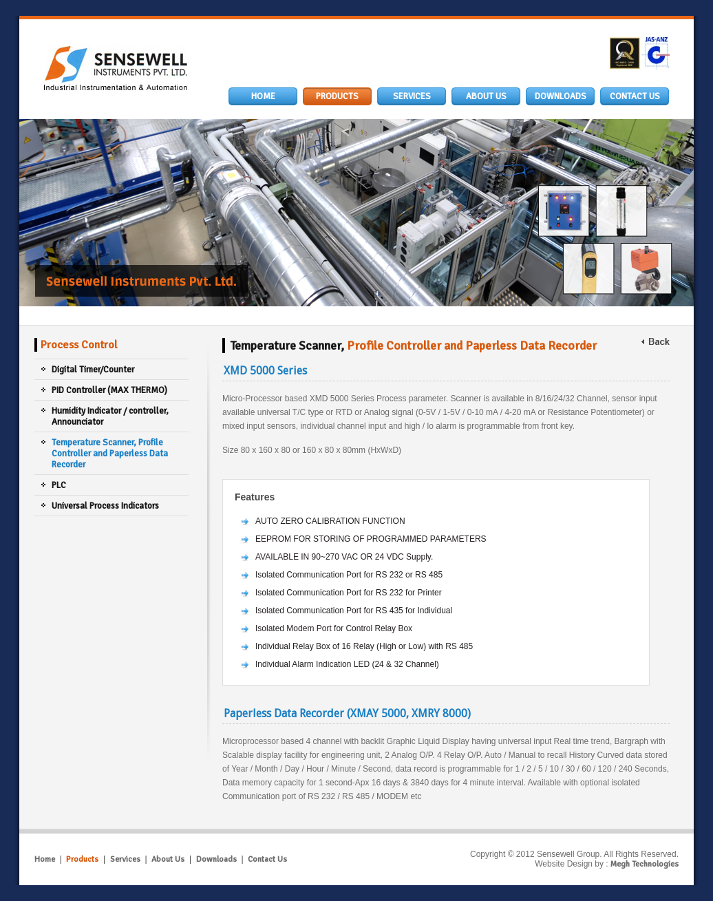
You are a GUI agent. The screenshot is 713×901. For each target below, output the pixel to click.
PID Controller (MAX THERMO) (109, 390)
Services (125, 859)
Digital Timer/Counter (93, 369)
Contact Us (267, 859)
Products (82, 859)
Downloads (216, 859)
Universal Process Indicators (105, 505)
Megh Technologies (644, 864)
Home (44, 859)
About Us (167, 859)
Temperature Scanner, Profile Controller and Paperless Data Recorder (110, 453)
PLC (59, 485)
